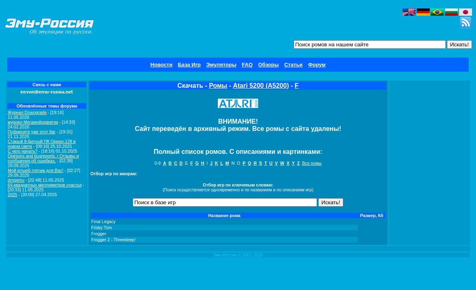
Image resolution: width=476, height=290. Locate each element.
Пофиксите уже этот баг (32, 131)
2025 (12, 194)
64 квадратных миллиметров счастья (45, 184)
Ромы (218, 85)
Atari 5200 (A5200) (261, 85)
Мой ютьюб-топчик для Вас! (35, 170)
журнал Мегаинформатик (33, 122)
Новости (161, 65)
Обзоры (268, 65)
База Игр (189, 65)
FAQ (247, 65)
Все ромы (312, 163)
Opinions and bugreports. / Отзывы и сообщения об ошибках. (43, 158)
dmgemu (16, 180)
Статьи (293, 65)
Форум (317, 65)
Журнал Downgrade (27, 112)
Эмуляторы (221, 65)
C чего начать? (23, 151)
